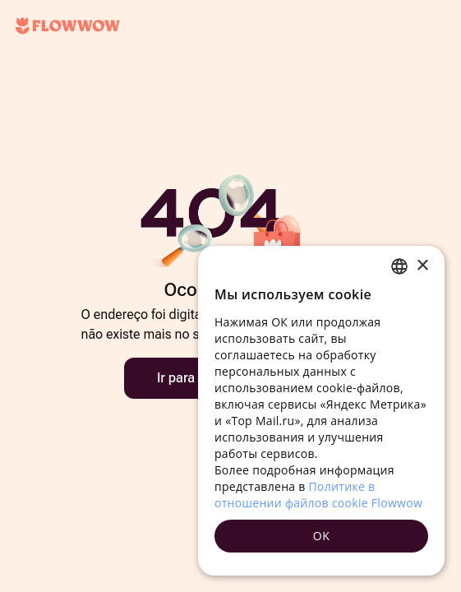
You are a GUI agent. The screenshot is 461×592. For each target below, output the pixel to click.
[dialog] (321, 411)
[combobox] (399, 266)
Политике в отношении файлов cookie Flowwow (318, 495)
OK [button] (321, 535)
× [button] (422, 266)
